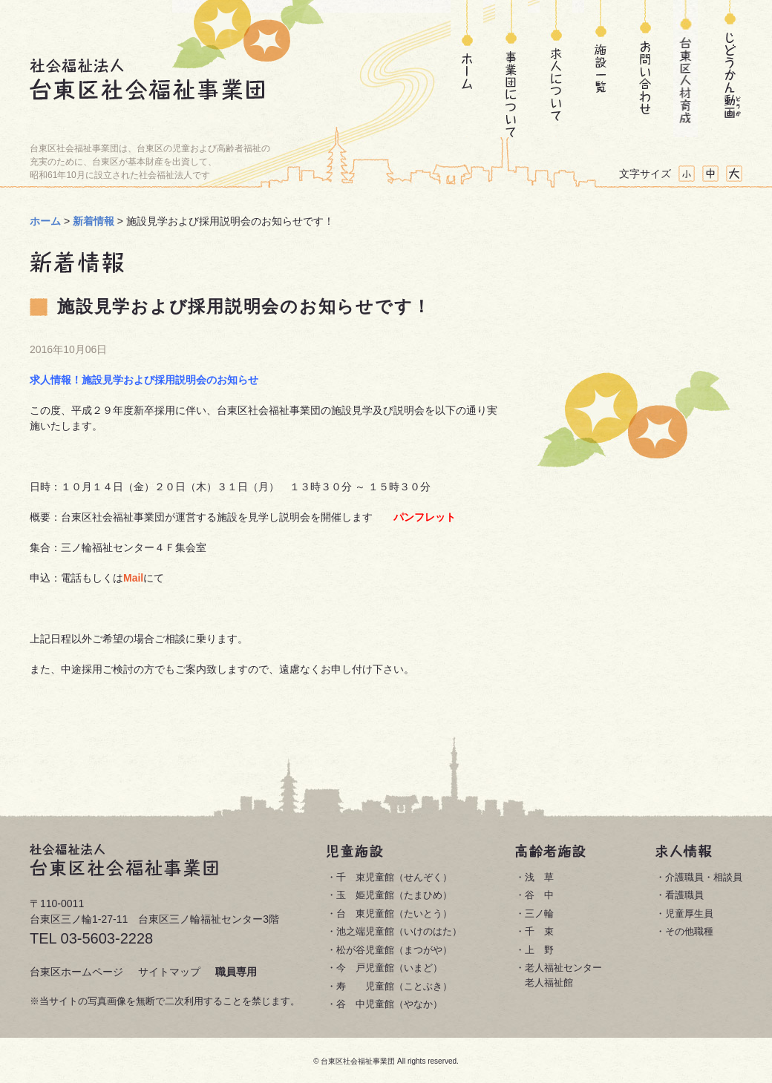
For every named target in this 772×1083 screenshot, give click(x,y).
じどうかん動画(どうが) (730, 68)
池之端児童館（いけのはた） (399, 931)
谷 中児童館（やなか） (389, 1004)
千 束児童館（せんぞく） (394, 877)
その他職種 (689, 931)
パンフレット (424, 517)
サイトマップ (169, 972)
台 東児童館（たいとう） (394, 913)
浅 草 (539, 877)
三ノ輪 (539, 913)
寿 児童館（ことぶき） (394, 986)
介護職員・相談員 (703, 877)
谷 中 (539, 895)
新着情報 (93, 221)
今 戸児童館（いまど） (389, 967)
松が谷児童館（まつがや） (394, 949)
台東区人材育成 (685, 68)
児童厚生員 (689, 913)
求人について (556, 68)
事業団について (511, 68)
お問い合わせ (641, 68)
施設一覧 (600, 68)
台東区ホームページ (76, 972)
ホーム (467, 68)
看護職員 (684, 895)
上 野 (539, 949)
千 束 (539, 931)
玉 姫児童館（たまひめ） (394, 895)
